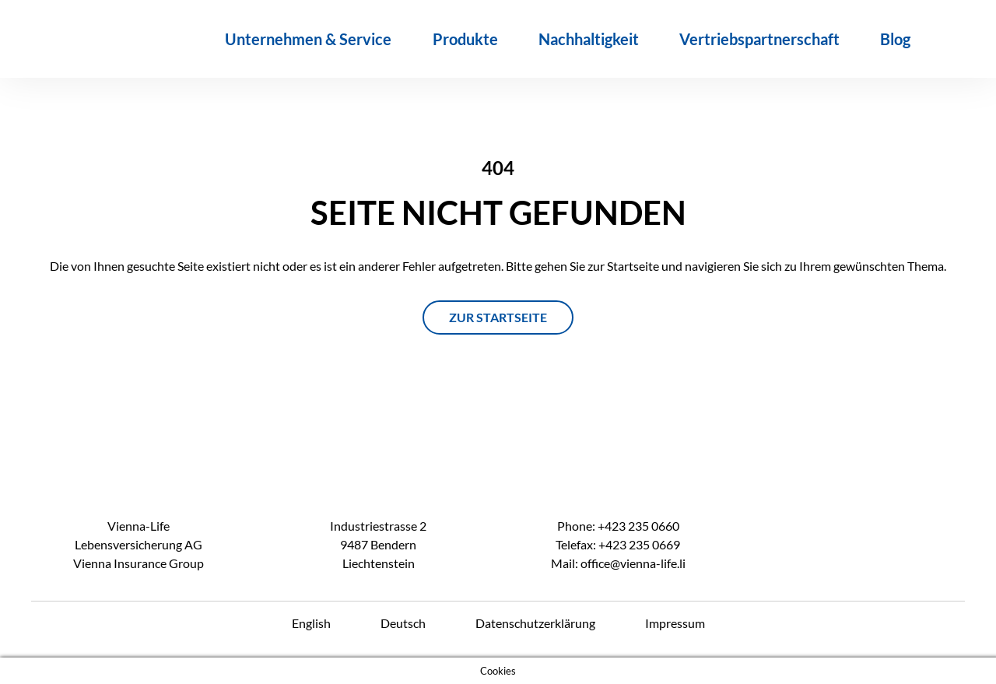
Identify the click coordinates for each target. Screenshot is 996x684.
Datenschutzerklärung (535, 623)
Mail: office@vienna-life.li (618, 563)
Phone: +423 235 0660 (618, 525)
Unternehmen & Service (308, 39)
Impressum (675, 623)
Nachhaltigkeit (588, 39)
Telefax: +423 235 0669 (618, 544)
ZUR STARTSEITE (498, 317)
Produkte (465, 39)
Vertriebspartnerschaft (759, 39)
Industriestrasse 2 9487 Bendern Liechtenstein (378, 544)
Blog (895, 39)
